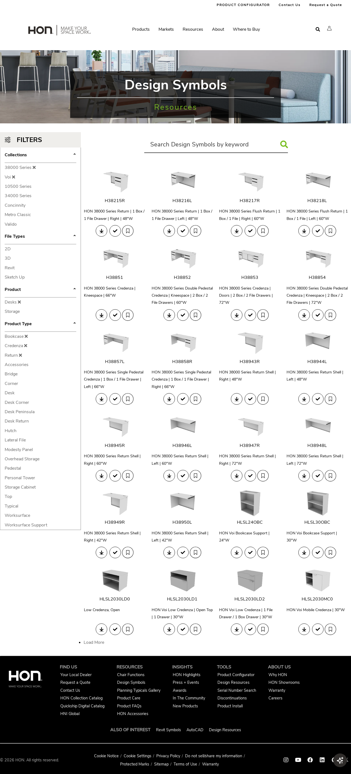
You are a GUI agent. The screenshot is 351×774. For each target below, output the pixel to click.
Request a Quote (325, 5)
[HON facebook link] (310, 760)
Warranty (276, 690)
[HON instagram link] (286, 760)
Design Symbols (131, 682)
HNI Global (70, 713)
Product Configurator (235, 674)
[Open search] (318, 29)
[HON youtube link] (298, 760)
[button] (329, 28)
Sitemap (161, 764)
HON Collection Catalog (81, 698)
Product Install (230, 706)
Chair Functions (131, 674)
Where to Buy (246, 29)
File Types (40, 236)
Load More (94, 642)
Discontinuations (232, 698)
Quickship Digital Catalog (82, 706)
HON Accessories (132, 713)
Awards (179, 690)
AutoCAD (194, 730)
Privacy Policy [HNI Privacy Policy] (168, 756)
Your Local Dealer (76, 674)
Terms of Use (185, 764)
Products (141, 29)
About (218, 29)
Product (40, 290)
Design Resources (233, 682)
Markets (166, 29)
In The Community (189, 698)
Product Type (40, 324)
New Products (185, 706)
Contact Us (290, 5)
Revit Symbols (168, 730)
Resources (193, 29)
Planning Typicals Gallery (138, 690)
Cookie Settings (137, 756)
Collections (40, 155)
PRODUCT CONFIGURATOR (243, 5)
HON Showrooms (284, 682)
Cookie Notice (106, 756)
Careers (275, 698)
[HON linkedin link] (322, 760)
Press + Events (186, 682)
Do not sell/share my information (213, 756)
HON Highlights (186, 674)
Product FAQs (129, 706)
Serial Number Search (236, 690)
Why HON (277, 674)
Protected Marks (134, 764)
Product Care (128, 698)
